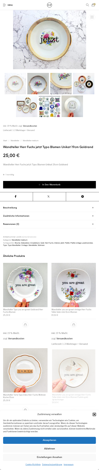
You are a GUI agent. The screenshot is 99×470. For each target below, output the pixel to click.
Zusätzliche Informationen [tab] (16, 216)
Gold (42, 243)
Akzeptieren (49, 440)
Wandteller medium (31, 140)
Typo (5, 245)
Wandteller (15, 140)
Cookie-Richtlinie (33, 464)
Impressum (69, 464)
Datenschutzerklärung (52, 464)
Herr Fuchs (49, 243)
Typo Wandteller (14, 245)
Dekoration (25, 243)
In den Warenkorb (51, 185)
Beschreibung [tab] (10, 208)
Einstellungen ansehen (49, 457)
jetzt (62, 243)
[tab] (49, 208)
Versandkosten (30, 126)
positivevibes (87, 243)
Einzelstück (35, 243)
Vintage (24, 245)
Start (5, 140)
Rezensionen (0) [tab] (11, 224)
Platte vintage (76, 243)
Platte (67, 243)
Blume (17, 243)
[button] (94, 414)
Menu (10, 5)
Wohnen (41, 245)
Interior (57, 243)
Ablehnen (49, 449)
